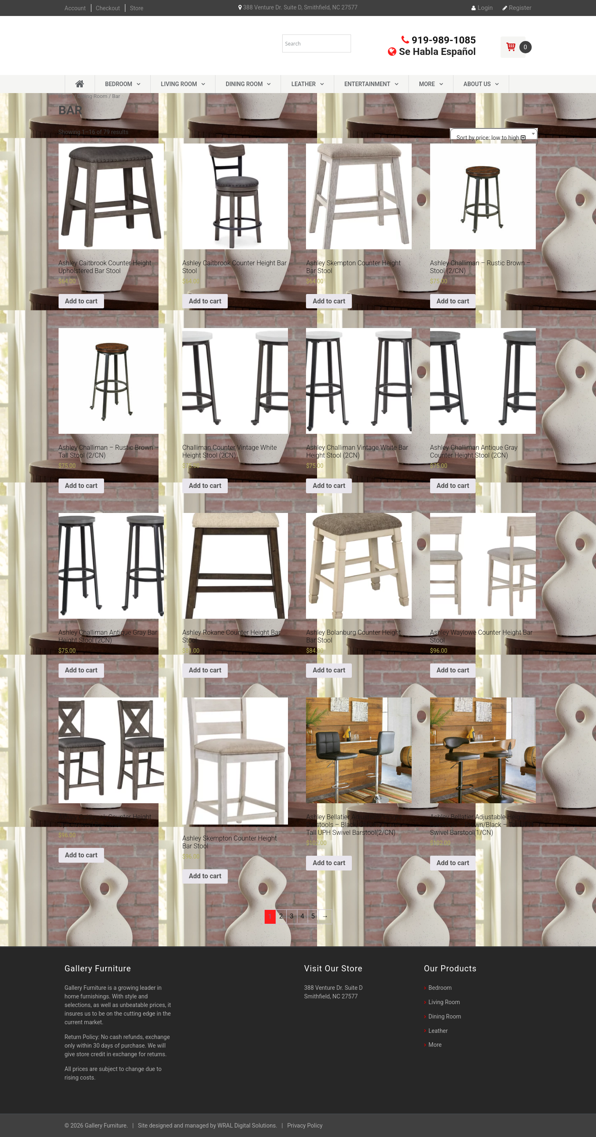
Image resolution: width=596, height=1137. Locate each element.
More (427, 84)
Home (66, 96)
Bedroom (118, 84)
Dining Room (244, 84)
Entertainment (367, 84)
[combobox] (494, 133)
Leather (303, 84)
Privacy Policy (304, 1125)
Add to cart (81, 301)
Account (75, 8)
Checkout (108, 8)
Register (517, 7)
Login (482, 7)
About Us (477, 84)
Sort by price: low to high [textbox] (488, 137)
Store (136, 8)
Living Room (179, 84)
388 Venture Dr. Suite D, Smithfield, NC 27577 (298, 7)
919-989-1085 (438, 40)
